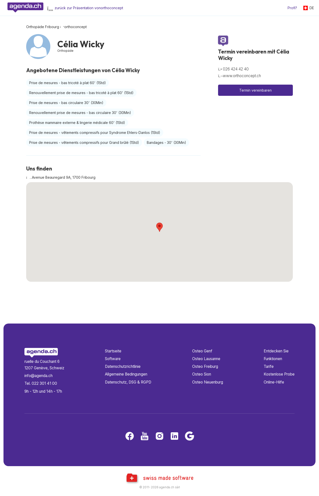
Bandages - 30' (166, 142)
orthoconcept (75, 27)
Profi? (292, 8)
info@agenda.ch (38, 375)
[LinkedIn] (174, 436)
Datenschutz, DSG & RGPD (128, 382)
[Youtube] (145, 436)
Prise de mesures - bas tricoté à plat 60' (67, 83)
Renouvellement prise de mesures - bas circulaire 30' (80, 112)
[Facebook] (130, 436)
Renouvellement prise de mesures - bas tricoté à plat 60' (81, 93)
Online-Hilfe (274, 382)
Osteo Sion (201, 374)
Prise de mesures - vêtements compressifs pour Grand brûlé (84, 142)
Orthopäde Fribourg (42, 27)
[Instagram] (159, 436)
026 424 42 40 (236, 69)
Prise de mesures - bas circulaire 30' (66, 103)
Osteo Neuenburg (207, 382)
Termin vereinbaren (255, 90)
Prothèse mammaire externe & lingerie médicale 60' (77, 122)
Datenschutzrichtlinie (123, 366)
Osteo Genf (202, 351)
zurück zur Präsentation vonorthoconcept (89, 8)
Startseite (113, 351)
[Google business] (189, 436)
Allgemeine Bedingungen (126, 374)
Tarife (269, 366)
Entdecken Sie (276, 351)
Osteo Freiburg (205, 366)
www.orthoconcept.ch (242, 75)
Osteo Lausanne (206, 358)
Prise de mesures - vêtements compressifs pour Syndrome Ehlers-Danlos (94, 132)
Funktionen (273, 358)
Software (113, 358)
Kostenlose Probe (279, 374)
